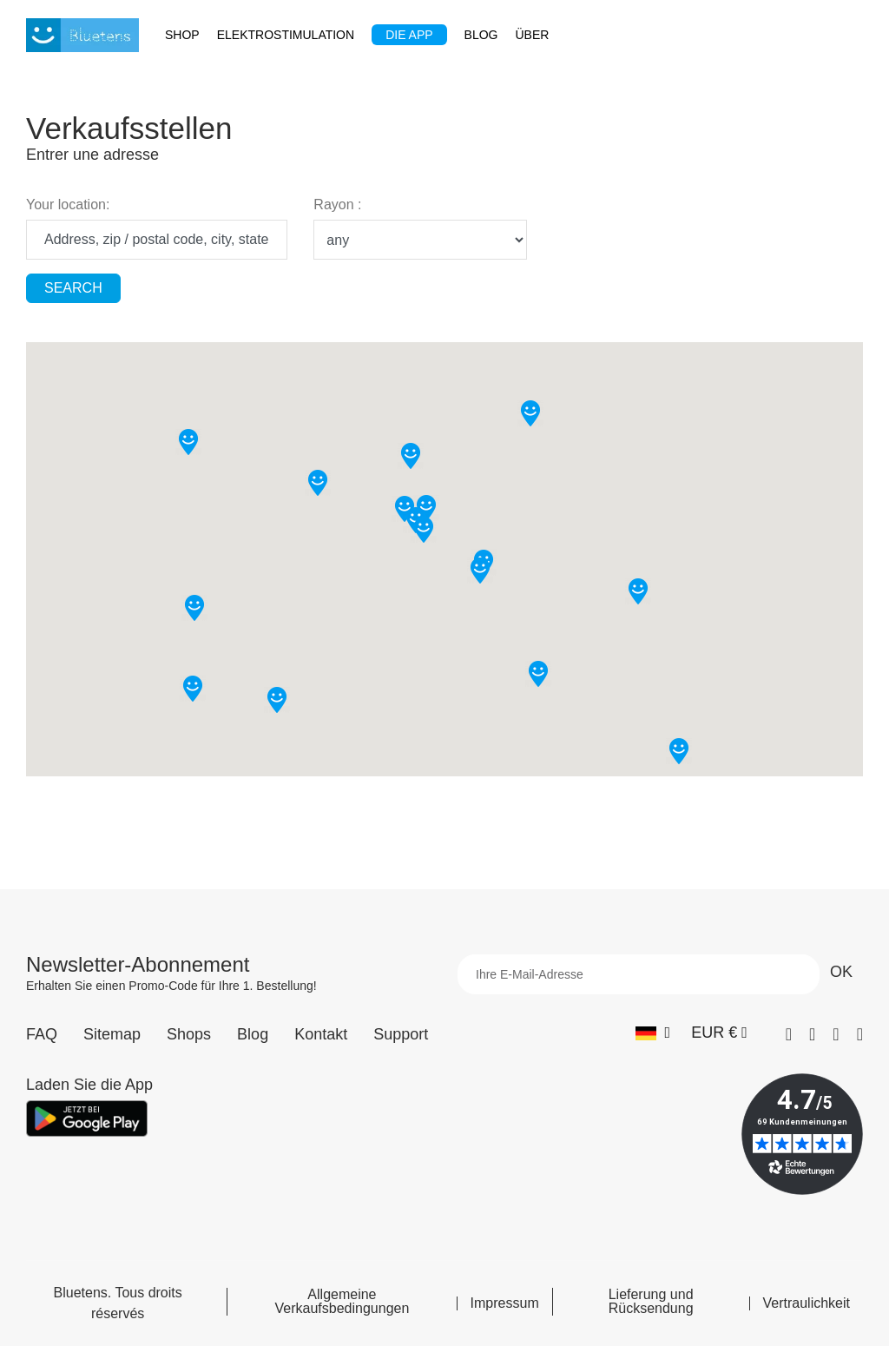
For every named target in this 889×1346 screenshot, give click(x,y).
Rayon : (337, 204)
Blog (252, 1034)
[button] (411, 456)
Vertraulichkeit (807, 1303)
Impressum (505, 1303)
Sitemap (112, 1034)
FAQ (41, 1034)
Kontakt (320, 1034)
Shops (189, 1034)
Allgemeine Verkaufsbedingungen (342, 1302)
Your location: (67, 204)
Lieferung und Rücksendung (651, 1302)
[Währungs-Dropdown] (719, 1033)
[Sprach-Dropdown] (653, 1033)
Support (400, 1034)
